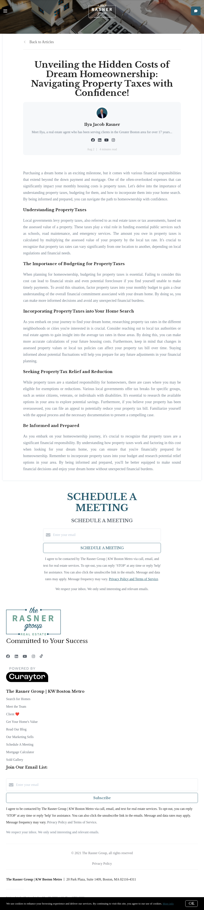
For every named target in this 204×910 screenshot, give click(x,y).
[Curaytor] (27, 681)
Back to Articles (41, 42)
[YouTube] (25, 656)
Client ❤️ (12, 714)
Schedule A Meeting (19, 744)
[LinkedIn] (16, 656)
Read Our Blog (16, 729)
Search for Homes (18, 699)
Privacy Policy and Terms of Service (133, 579)
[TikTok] (41, 656)
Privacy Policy (102, 863)
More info (168, 903)
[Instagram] (33, 656)
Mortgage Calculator (20, 752)
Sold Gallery (14, 759)
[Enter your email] (106, 535)
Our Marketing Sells (20, 737)
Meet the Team (16, 706)
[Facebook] (8, 656)
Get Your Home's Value (22, 721)
